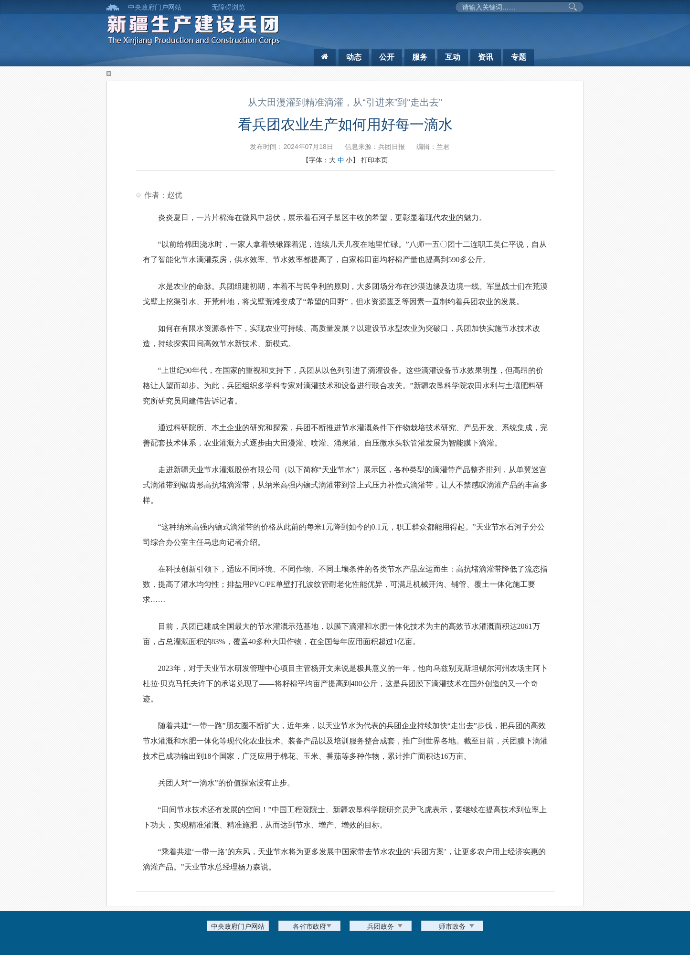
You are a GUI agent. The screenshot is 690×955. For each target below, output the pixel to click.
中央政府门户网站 (154, 7)
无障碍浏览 (228, 7)
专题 (518, 57)
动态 (353, 57)
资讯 (485, 57)
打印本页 (374, 160)
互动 (452, 57)
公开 (386, 57)
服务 (419, 57)
